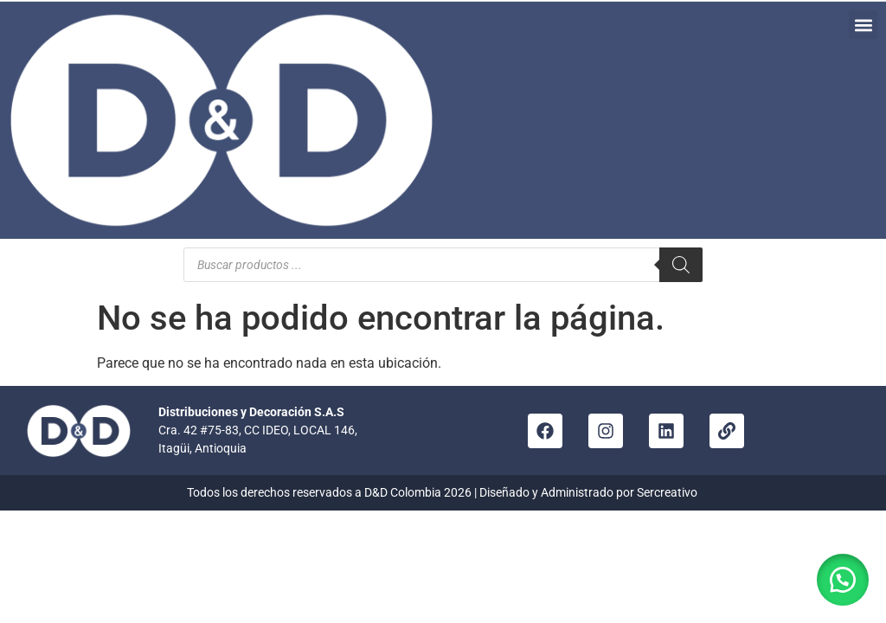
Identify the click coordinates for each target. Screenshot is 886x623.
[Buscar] (681, 264)
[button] (863, 24)
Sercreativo (668, 492)
